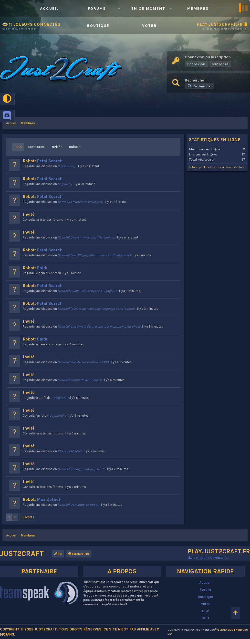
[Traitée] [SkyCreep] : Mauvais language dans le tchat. (96, 308)
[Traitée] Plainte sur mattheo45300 (83, 362)
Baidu (43, 267)
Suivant (26, 517)
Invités (56, 146)
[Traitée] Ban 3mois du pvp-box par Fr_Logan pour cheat (99, 326)
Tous (18, 146)
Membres (198, 8)
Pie (58, 554)
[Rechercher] (199, 86)
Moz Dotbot (48, 499)
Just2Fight (58, 415)
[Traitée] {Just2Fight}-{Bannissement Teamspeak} (94, 255)
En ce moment (148, 8)
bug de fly (65, 184)
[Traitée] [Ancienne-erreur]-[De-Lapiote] (86, 237)
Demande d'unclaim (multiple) (80, 202)
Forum (205, 589)
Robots (75, 146)
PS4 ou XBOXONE (70, 451)
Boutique (98, 25)
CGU (205, 618)
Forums (97, 8)
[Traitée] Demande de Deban (78, 504)
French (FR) (78, 554)
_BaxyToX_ (59, 398)
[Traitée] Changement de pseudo (81, 469)
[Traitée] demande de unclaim (80, 380)
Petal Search (49, 160)
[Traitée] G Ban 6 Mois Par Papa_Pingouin (87, 291)
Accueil (49, 8)
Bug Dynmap (67, 166)
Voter (149, 25)
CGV (205, 611)
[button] (119, 8)
